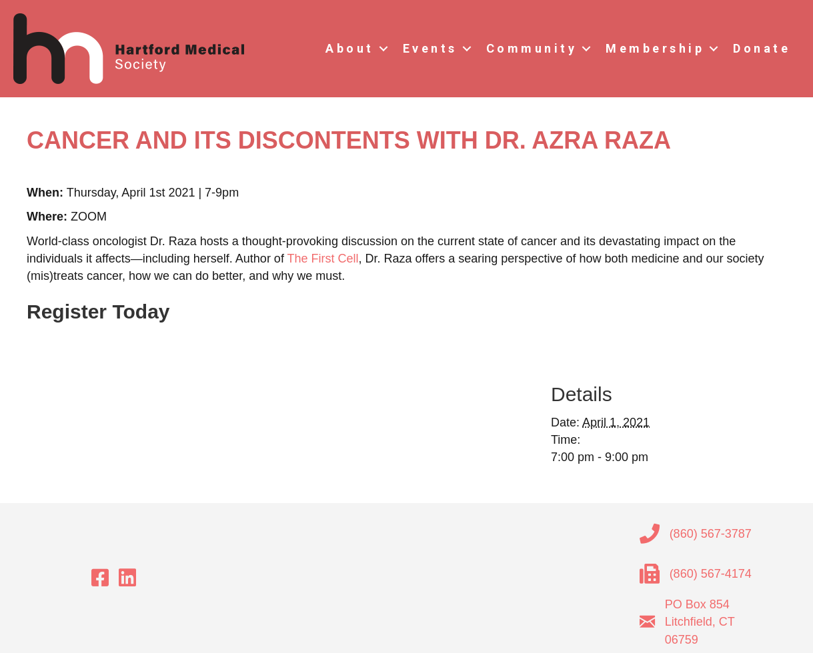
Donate (761, 48)
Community (532, 48)
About (349, 48)
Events (430, 48)
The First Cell (323, 258)
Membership (655, 48)
